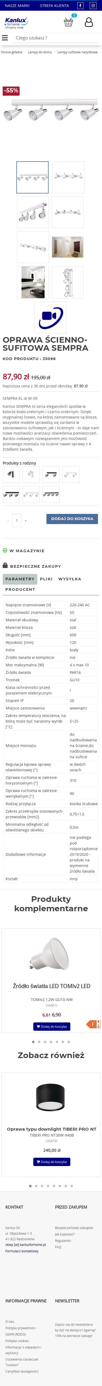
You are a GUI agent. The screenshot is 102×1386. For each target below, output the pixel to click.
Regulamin (63, 1241)
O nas (9, 1322)
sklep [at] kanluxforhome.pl (25, 1245)
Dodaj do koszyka (72, 519)
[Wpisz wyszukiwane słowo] (55, 37)
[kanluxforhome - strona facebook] (80, 5)
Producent (20, 590)
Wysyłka (70, 579)
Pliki (46, 579)
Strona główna (11, 52)
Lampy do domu (40, 52)
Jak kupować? (65, 1234)
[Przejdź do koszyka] (68, 22)
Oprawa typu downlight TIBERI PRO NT (51, 1129)
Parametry (20, 579)
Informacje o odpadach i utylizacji (23, 1350)
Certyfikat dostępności (22, 1371)
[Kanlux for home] (16, 21)
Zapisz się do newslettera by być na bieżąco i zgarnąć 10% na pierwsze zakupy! (75, 1330)
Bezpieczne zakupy (32, 567)
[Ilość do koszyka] (16, 520)
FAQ (58, 1247)
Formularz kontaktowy (21, 1251)
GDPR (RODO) (15, 1334)
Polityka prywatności (20, 1328)
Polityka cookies (17, 1341)
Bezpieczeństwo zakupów (74, 1228)
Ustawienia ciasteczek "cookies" (21, 1362)
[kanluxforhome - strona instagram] (93, 5)
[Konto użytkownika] (91, 22)
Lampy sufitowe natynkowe (77, 52)
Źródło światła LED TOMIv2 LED (51, 986)
